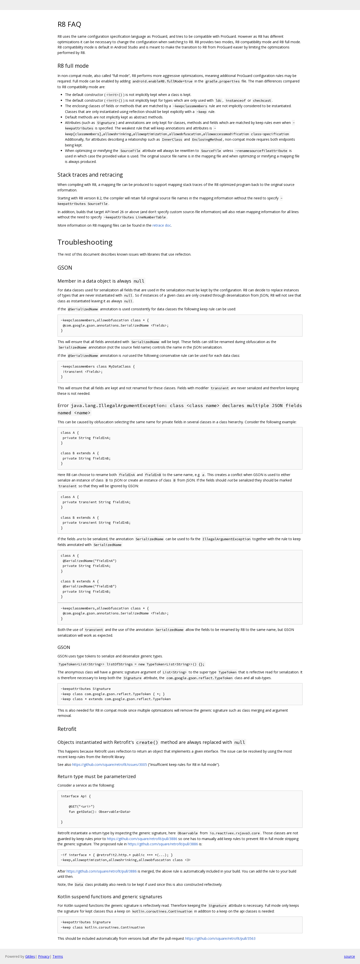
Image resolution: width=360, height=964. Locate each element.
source (349, 956)
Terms (57, 956)
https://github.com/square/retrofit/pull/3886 (142, 838)
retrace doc (161, 225)
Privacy (44, 956)
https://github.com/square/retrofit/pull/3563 (220, 938)
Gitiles (30, 956)
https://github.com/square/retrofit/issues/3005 (109, 764)
